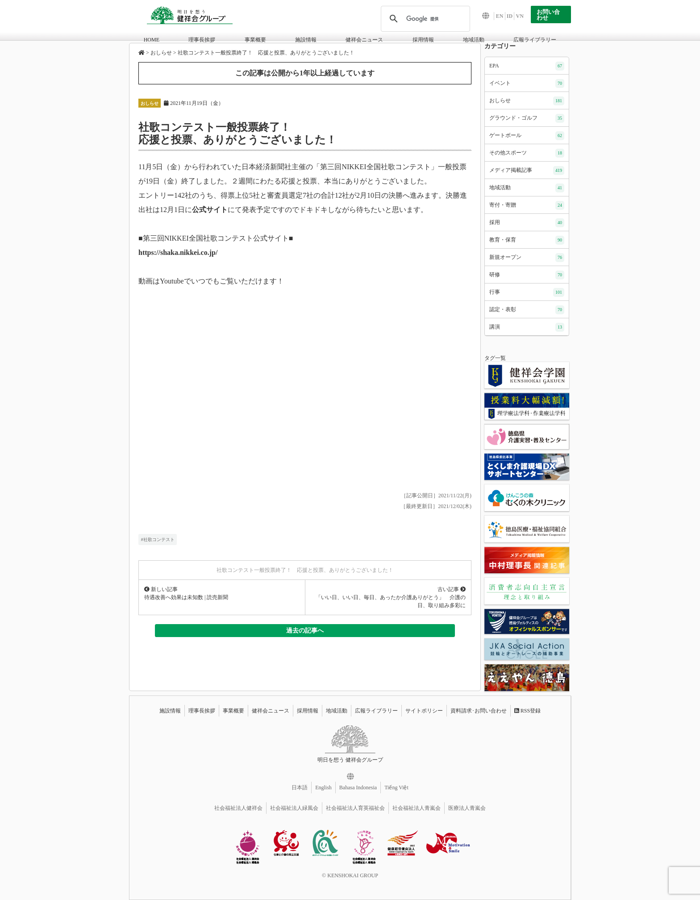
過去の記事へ (305, 630)
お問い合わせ (548, 14)
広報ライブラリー (534, 40)
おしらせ (149, 103)
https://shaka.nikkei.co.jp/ (177, 252)
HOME (151, 40)
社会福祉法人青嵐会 (416, 808)
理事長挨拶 (201, 40)
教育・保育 (526, 240)
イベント (526, 83)
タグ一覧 (495, 358)
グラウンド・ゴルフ (526, 118)
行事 (526, 292)
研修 (526, 275)
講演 (526, 327)
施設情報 (306, 40)
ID (509, 16)
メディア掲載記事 (526, 170)
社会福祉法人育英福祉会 (355, 808)
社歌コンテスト (159, 539)
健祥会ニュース (364, 40)
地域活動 (473, 40)
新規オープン (526, 257)
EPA (526, 66)
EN (500, 16)
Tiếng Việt (396, 787)
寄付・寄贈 (526, 205)
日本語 (300, 787)
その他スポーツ (526, 153)
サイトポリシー (424, 711)
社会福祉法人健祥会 (238, 808)
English (323, 787)
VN (519, 16)
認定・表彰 (526, 309)
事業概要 (255, 40)
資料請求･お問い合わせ (478, 711)
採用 (526, 222)
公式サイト (210, 209)
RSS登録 (527, 711)
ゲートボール (526, 135)
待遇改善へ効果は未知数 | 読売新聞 (186, 597)
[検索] (424, 18)
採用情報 (423, 40)
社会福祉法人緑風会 (294, 808)
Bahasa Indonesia (358, 787)
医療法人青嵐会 (467, 808)
